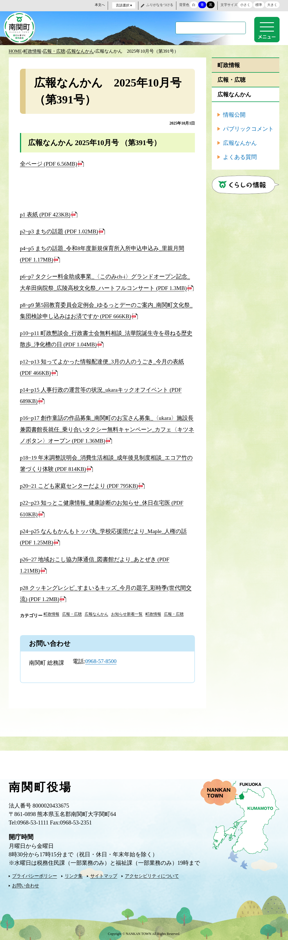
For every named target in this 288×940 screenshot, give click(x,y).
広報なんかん (80, 50)
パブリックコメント (248, 128)
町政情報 (32, 50)
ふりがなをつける (159, 5)
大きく (272, 5)
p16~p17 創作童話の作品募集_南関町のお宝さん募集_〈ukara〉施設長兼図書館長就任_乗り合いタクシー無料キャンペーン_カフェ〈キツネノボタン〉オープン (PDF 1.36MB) (107, 428)
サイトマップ (103, 874)
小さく (245, 5)
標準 (258, 5)
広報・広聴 (54, 50)
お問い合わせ (25, 883)
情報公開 (234, 114)
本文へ (100, 5)
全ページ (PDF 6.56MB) (49, 163)
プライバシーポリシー (34, 874)
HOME (15, 50)
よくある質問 (240, 156)
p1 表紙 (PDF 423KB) (45, 214)
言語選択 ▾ (124, 5)
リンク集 (74, 874)
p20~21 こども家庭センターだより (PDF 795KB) (79, 484)
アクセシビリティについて (152, 874)
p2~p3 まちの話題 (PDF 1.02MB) (59, 231)
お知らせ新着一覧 (127, 612)
